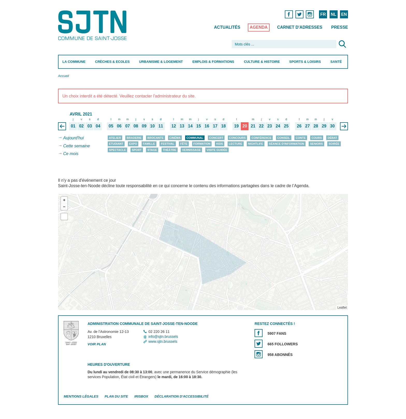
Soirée (334, 144)
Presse (339, 27)
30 (332, 126)
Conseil (283, 137)
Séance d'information (286, 144)
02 (81, 126)
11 (160, 126)
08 (136, 126)
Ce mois (70, 154)
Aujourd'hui (73, 138)
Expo (133, 144)
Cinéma (174, 137)
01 (73, 126)
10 (152, 126)
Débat (332, 137)
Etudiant (116, 144)
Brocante (155, 137)
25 (286, 126)
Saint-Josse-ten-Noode (93, 25)
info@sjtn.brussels (163, 336)
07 (127, 126)
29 (324, 126)
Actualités (227, 27)
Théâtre (169, 149)
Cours (316, 137)
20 (244, 126)
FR (323, 14)
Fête (183, 144)
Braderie (134, 137)
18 (223, 126)
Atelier (115, 137)
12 (173, 126)
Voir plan (97, 344)
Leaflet (342, 307)
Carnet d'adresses (299, 27)
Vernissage (191, 149)
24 (278, 126)
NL (333, 14)
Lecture (235, 144)
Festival (167, 144)
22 (261, 126)
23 (269, 126)
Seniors (316, 144)
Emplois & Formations (213, 62)
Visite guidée (217, 149)
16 (207, 126)
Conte (301, 137)
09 (144, 126)
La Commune (73, 62)
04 (98, 126)
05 (111, 126)
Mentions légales (81, 396)
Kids (219, 144)
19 (236, 126)
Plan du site (116, 396)
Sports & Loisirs (305, 62)
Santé (336, 62)
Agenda (258, 27)
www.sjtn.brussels (162, 341)
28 (316, 126)
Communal (194, 137)
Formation (202, 144)
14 (190, 126)
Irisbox (141, 396)
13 (182, 126)
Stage (152, 149)
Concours (237, 137)
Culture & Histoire (262, 62)
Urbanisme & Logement (161, 62)
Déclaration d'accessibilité (182, 396)
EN (344, 14)
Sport (137, 149)
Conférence (261, 137)
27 (307, 126)
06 (119, 126)
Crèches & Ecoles (112, 62)
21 (253, 126)
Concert (216, 137)
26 (299, 126)
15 (198, 126)
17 (215, 126)
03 (89, 126)
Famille (149, 144)
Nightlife (255, 144)
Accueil (63, 76)
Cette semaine (76, 146)
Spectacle (117, 149)
